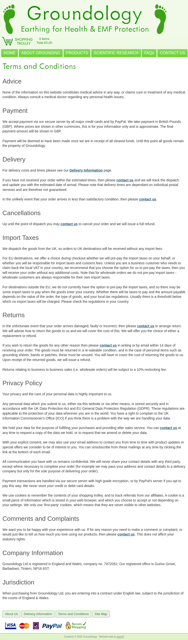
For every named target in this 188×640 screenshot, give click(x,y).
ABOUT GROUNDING (40, 53)
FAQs (149, 53)
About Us (11, 614)
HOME (9, 53)
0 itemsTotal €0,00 (44, 41)
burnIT (120, 636)
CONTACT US (172, 53)
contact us (124, 180)
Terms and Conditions (73, 614)
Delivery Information (86, 170)
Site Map (101, 614)
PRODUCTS (77, 53)
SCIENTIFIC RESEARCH (116, 53)
